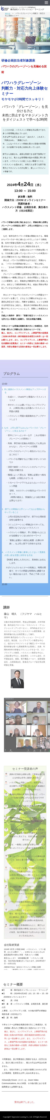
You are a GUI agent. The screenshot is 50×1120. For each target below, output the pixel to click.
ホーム (7, 13)
